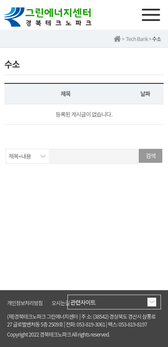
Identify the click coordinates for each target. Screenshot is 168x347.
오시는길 (61, 302)
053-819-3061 (91, 324)
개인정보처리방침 (25, 302)
